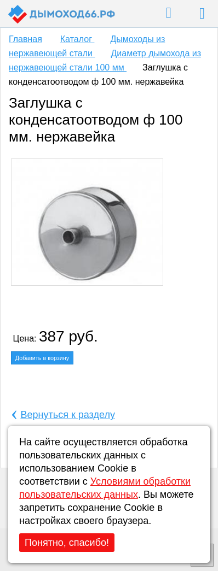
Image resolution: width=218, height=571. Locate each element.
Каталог (77, 39)
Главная (25, 39)
